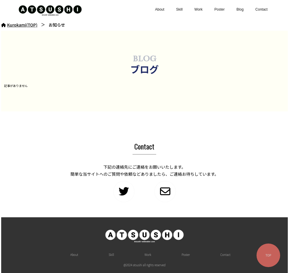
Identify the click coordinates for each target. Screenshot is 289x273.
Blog (240, 9)
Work (199, 9)
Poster (219, 9)
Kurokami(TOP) (19, 25)
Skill (179, 9)
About (159, 9)
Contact (261, 9)
